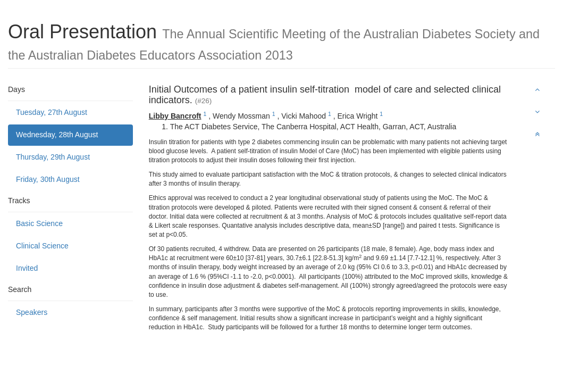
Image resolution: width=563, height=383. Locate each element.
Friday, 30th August (48, 179)
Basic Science (39, 223)
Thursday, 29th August (53, 157)
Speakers (31, 312)
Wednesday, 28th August (57, 134)
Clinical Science (42, 246)
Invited (27, 268)
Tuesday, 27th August (51, 112)
